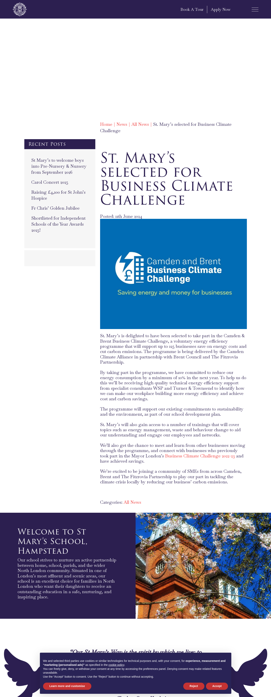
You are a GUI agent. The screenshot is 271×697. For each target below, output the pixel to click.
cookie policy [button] (116, 664)
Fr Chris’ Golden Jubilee (55, 208)
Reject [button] (194, 686)
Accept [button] (217, 686)
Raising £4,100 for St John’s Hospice (58, 195)
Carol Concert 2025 (49, 182)
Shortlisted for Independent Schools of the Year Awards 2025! (58, 224)
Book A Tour (192, 9)
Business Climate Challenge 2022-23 (200, 456)
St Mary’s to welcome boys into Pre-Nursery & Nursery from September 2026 (59, 166)
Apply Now (221, 9)
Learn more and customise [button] (67, 686)
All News (132, 502)
